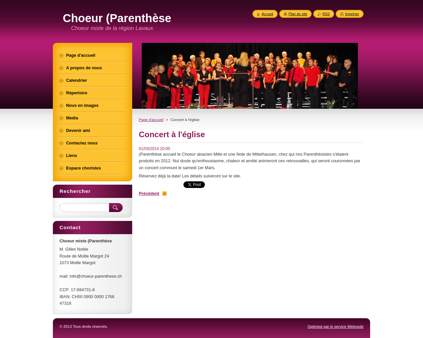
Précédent (149, 193)
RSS (326, 14)
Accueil (267, 14)
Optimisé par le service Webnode (336, 326)
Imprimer (352, 14)
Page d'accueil (151, 120)
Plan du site (297, 14)
